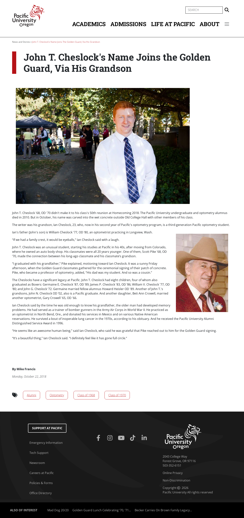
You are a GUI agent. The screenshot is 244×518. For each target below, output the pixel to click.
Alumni (31, 395)
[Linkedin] (145, 438)
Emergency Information (46, 443)
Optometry (57, 395)
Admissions (128, 24)
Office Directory (40, 493)
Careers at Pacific (41, 473)
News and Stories (21, 41)
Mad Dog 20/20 (58, 510)
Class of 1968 (86, 395)
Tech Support (39, 453)
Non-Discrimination (176, 480)
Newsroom (37, 463)
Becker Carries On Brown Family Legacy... (163, 510)
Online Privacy (173, 473)
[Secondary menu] (227, 24)
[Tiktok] (133, 438)
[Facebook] (99, 438)
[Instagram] (110, 438)
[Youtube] (122, 438)
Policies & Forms (41, 483)
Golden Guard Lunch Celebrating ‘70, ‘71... (101, 510)
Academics (89, 24)
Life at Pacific (173, 24)
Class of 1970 (117, 395)
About (209, 24)
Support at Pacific (47, 428)
